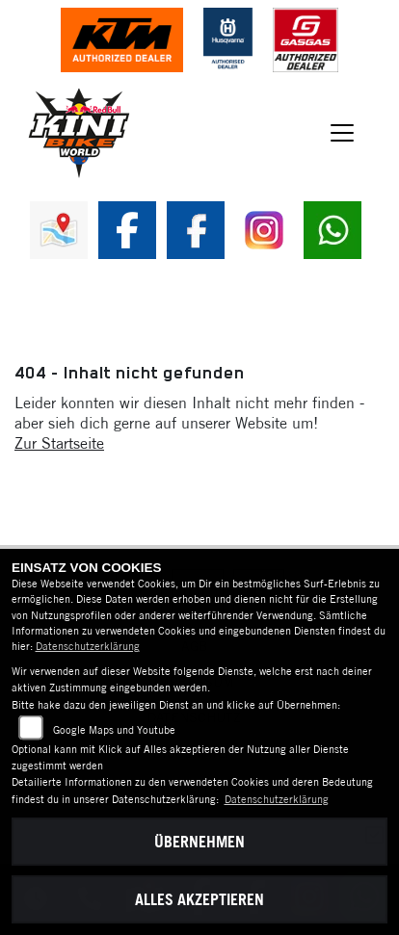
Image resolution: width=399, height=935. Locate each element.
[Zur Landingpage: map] (59, 230)
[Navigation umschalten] (342, 133)
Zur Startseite (59, 443)
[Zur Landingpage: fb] (127, 230)
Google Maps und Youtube (114, 730)
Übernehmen (199, 841)
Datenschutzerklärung (88, 646)
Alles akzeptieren (199, 899)
